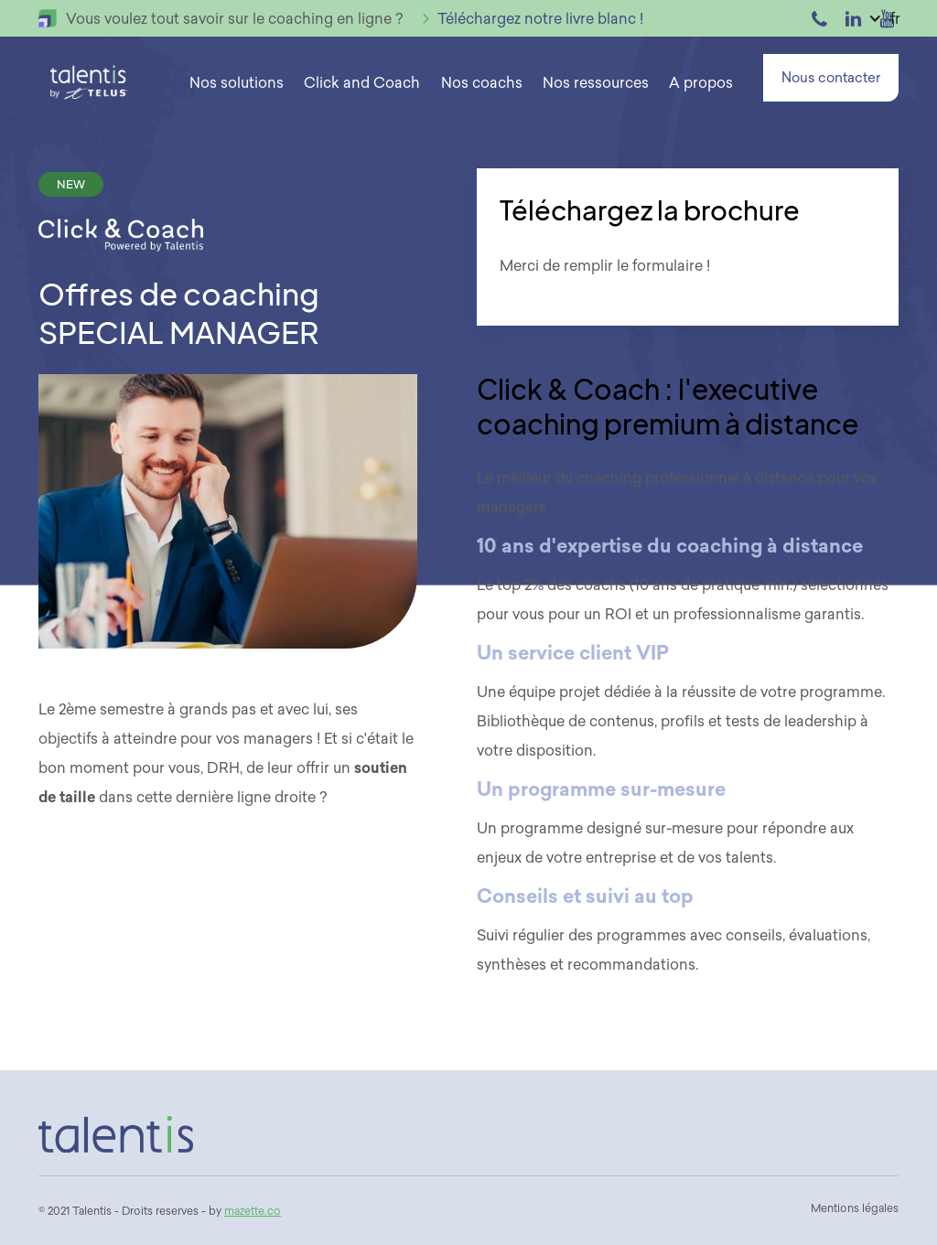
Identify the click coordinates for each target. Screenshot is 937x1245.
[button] (236, 82)
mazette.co (252, 1210)
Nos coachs (481, 82)
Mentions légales (855, 1208)
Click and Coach (362, 82)
